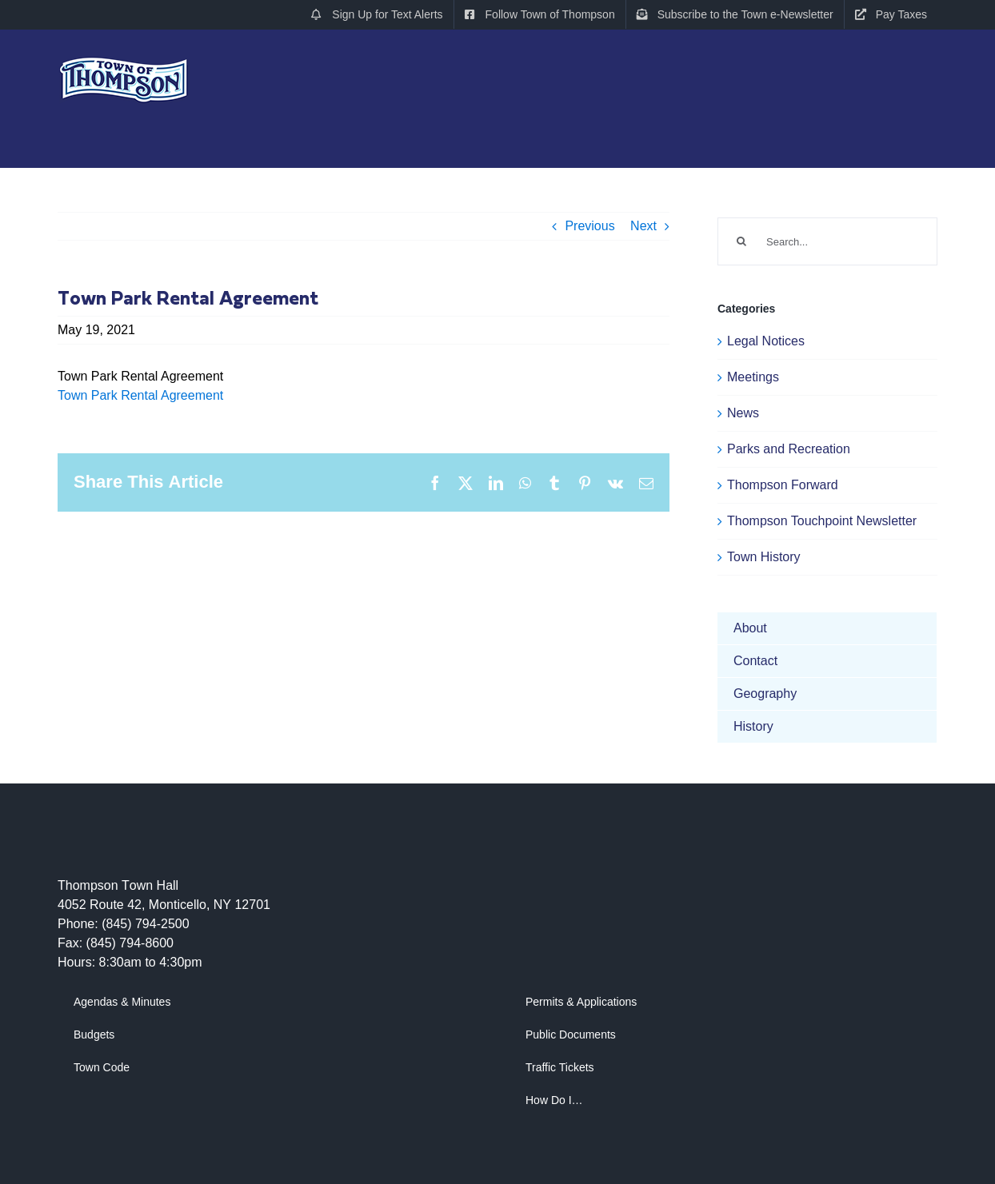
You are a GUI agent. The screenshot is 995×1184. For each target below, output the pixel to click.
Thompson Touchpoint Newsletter (822, 521)
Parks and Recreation (788, 449)
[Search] (741, 241)
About (750, 628)
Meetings (753, 377)
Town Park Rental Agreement (140, 395)
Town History (764, 557)
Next (643, 226)
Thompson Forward (782, 485)
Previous (589, 226)
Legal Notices (766, 341)
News (743, 413)
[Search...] (827, 241)
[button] (907, 173)
